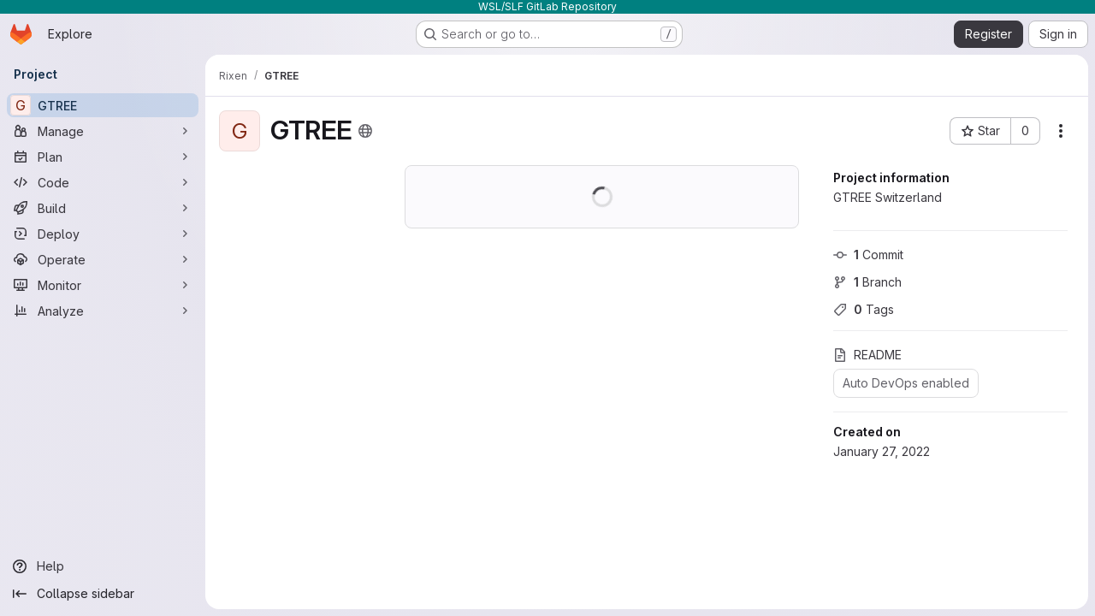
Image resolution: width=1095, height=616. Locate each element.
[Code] (102, 182)
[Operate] (102, 259)
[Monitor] (102, 285)
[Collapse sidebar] (102, 594)
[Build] (102, 208)
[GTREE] (102, 105)
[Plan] (102, 157)
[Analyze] (102, 311)
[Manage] (102, 131)
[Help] (102, 566)
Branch (867, 282)
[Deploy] (102, 234)
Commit (868, 254)
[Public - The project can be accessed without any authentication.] (365, 131)
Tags (863, 309)
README (867, 354)
